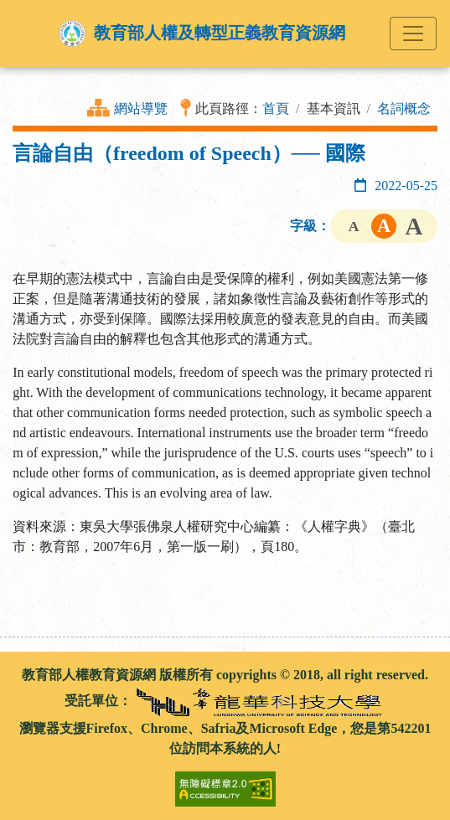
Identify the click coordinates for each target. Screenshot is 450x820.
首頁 (275, 108)
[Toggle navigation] (413, 33)
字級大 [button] (414, 226)
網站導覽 (141, 108)
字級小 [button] (353, 226)
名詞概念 (404, 108)
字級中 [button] (383, 226)
